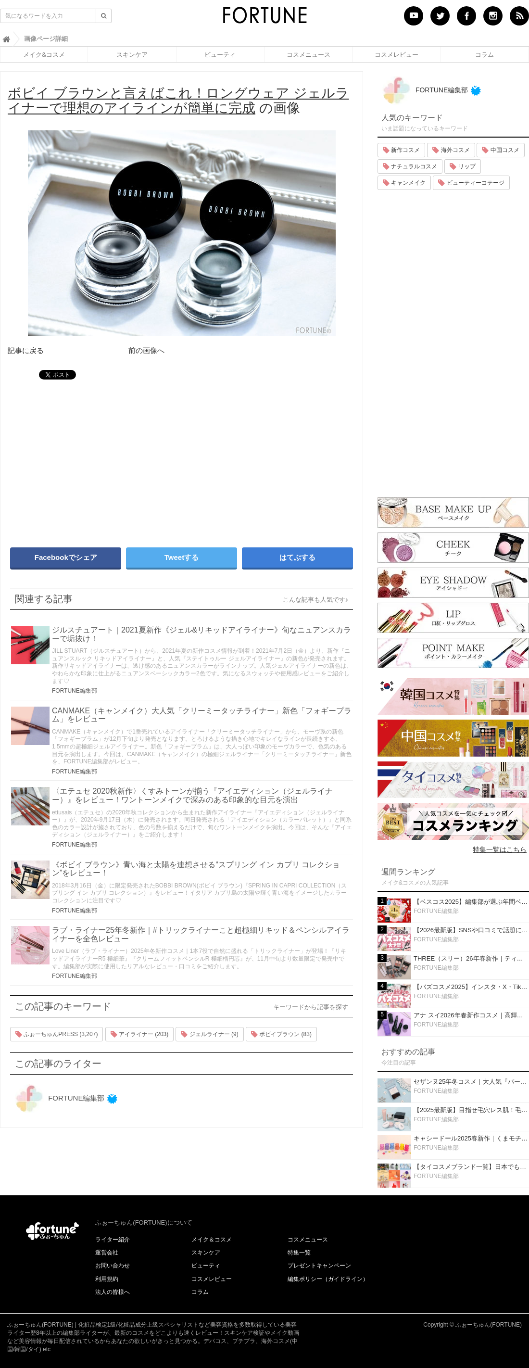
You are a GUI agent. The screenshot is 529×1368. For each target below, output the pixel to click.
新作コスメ (401, 150)
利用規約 (106, 1279)
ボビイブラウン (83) (281, 1034)
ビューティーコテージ (471, 183)
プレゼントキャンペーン (319, 1265)
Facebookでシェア (66, 557)
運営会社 (106, 1252)
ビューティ (220, 54)
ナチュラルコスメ (410, 166)
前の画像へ (146, 350)
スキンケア (132, 54)
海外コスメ (450, 150)
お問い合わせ (112, 1265)
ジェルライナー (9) (209, 1034)
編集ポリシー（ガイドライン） (328, 1279)
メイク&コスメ (44, 54)
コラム (484, 54)
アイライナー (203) (140, 1034)
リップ (462, 166)
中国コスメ (500, 150)
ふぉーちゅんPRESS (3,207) (56, 1034)
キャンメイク (404, 183)
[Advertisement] (91, 459)
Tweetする (181, 557)
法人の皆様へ (112, 1292)
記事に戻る (26, 350)
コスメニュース (308, 54)
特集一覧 (299, 1252)
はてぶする (297, 557)
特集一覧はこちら (500, 849)
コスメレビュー (396, 54)
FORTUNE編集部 (74, 690)
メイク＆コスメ (211, 1239)
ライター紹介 (112, 1239)
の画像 (178, 100)
